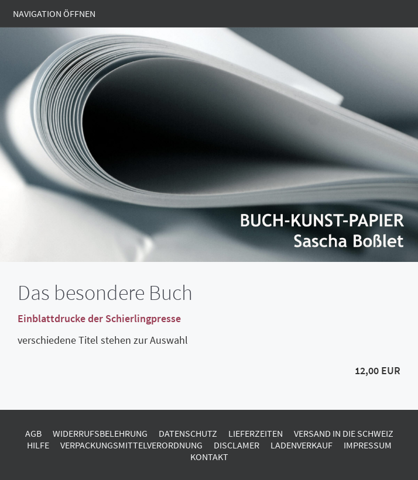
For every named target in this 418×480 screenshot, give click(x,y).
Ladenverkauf (301, 445)
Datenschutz (188, 433)
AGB (33, 433)
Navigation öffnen (54, 13)
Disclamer (236, 445)
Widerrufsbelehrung (100, 433)
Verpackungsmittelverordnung (131, 445)
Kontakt (209, 456)
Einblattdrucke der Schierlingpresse (99, 318)
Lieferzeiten (255, 433)
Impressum (368, 445)
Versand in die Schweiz (343, 433)
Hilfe (38, 445)
